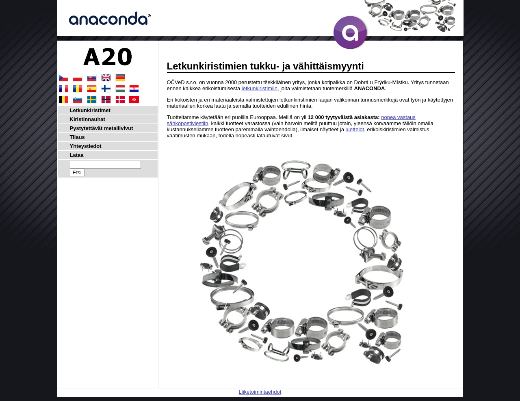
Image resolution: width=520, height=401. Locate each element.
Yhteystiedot (86, 146)
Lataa (77, 155)
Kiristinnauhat (87, 119)
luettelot (355, 129)
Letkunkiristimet (90, 110)
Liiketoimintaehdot (260, 392)
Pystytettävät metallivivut (101, 128)
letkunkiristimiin (259, 88)
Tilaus (77, 137)
